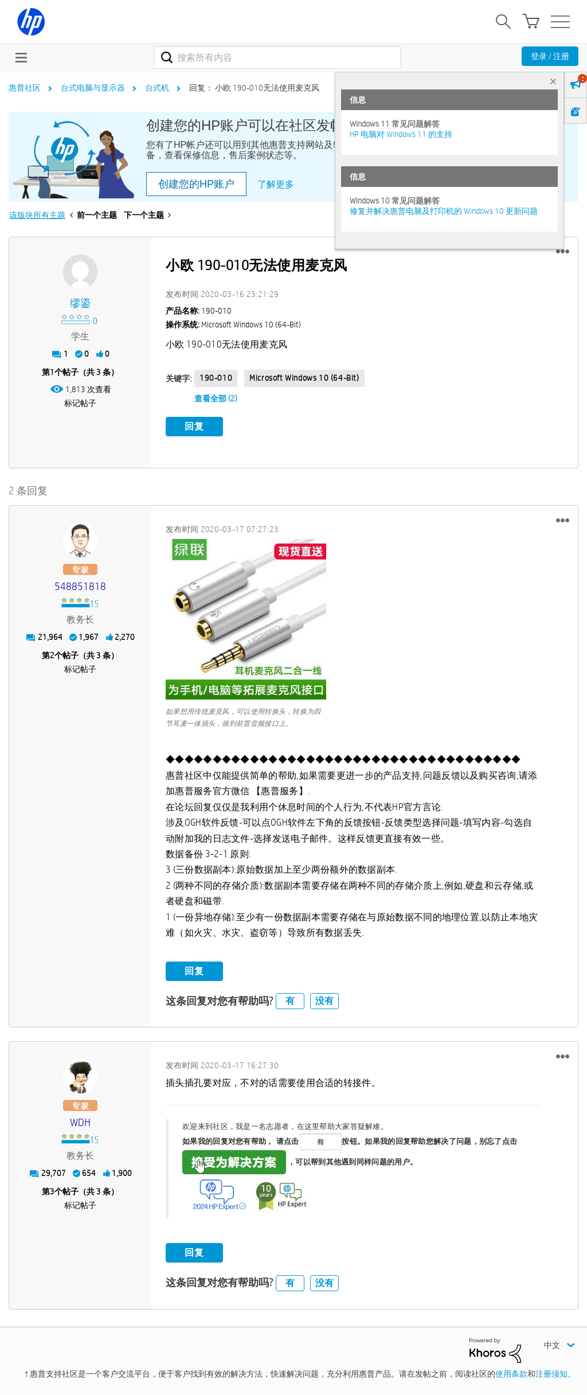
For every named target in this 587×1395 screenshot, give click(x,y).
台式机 (157, 88)
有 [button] (290, 1001)
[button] (563, 252)
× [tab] (553, 81)
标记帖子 (80, 403)
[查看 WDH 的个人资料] (80, 1123)
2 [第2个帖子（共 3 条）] (52, 655)
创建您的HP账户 (196, 184)
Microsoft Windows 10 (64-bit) (304, 378)
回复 (194, 426)
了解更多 (275, 184)
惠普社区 (25, 88)
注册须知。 (555, 1374)
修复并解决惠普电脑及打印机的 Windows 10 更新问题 (444, 211)
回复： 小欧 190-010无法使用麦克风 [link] (254, 88)
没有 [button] (324, 1001)
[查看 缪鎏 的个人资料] (80, 303)
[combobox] (277, 57)
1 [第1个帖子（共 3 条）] (52, 372)
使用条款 (511, 1374)
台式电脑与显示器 (93, 88)
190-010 (215, 378)
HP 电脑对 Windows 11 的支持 (401, 134)
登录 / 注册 (550, 56)
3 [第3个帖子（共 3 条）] (52, 1191)
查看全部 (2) (215, 398)
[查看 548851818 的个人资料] (80, 587)
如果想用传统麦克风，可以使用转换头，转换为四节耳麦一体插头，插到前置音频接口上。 (243, 717)
